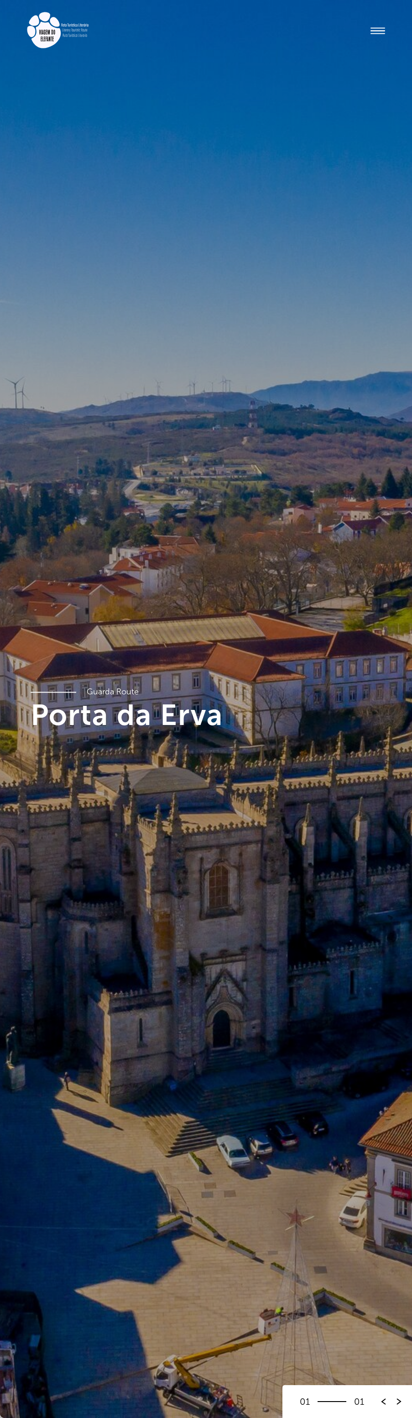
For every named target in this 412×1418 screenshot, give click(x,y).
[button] (399, 1401)
